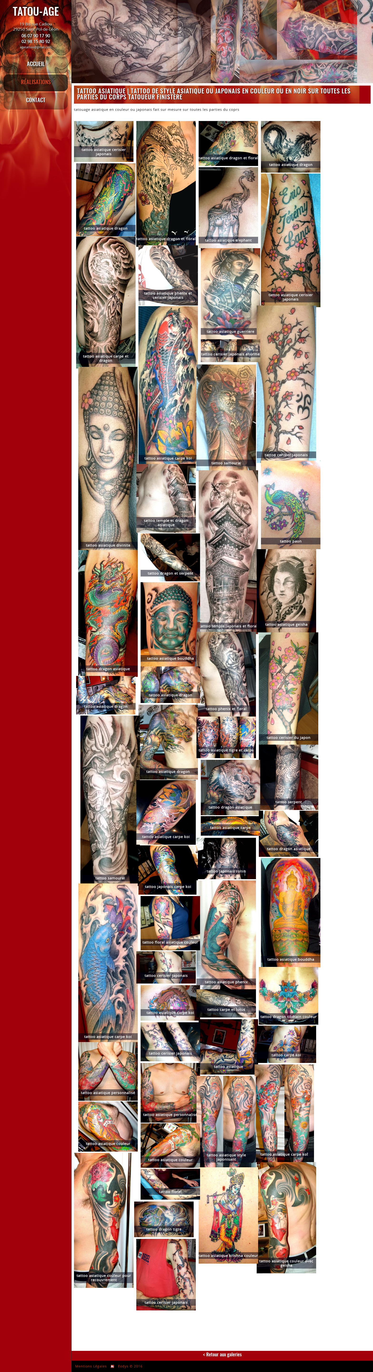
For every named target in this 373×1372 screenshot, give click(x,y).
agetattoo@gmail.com (35, 47)
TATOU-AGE (36, 12)
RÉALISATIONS (36, 82)
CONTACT (35, 100)
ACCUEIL (36, 64)
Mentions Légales (91, 1366)
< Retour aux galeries (222, 1355)
